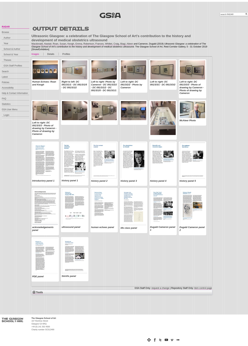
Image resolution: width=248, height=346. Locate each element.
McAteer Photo (187, 120)
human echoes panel (102, 227)
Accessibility (8, 87)
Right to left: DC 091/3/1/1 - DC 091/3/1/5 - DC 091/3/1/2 (74, 84)
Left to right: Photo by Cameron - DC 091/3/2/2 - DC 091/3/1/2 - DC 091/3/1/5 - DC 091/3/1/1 (104, 86)
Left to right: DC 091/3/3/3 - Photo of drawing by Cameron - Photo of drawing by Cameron (191, 87)
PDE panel (38, 276)
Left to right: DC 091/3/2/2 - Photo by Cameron (131, 84)
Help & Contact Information (15, 93)
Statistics (6, 104)
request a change (160, 288)
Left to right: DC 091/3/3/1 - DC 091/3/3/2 (162, 83)
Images (35, 54)
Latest (5, 77)
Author (7, 37)
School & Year (11, 54)
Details (50, 54)
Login (6, 115)
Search (5, 71)
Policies (5, 82)
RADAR (6, 27)
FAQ (4, 98)
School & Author (12, 49)
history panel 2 (99, 181)
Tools (38, 292)
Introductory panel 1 (43, 180)
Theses (7, 60)
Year (6, 43)
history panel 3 (129, 181)
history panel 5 (187, 181)
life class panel (129, 228)
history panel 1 (70, 180)
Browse (5, 32)
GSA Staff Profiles (13, 65)
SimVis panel (69, 276)
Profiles (66, 54)
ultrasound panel (71, 227)
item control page (203, 288)
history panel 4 (158, 181)
